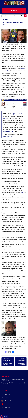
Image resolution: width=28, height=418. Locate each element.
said (22, 192)
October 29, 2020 (8, 136)
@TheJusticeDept (18, 114)
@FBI (5, 118)
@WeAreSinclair (8, 131)
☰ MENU (14, 10)
